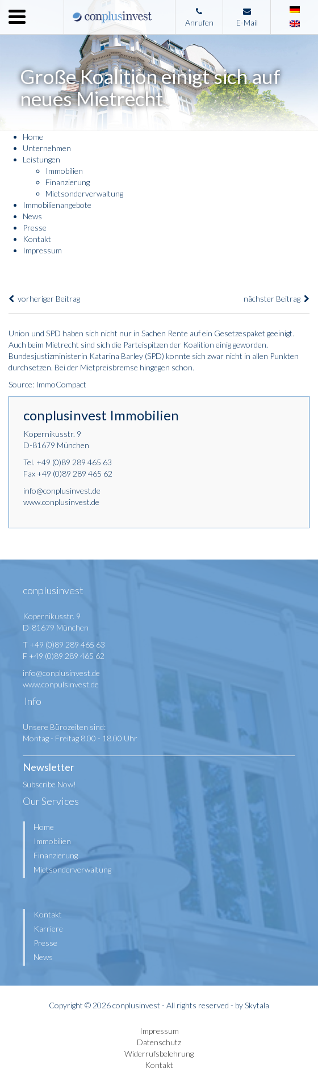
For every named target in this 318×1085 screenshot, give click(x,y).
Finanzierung (67, 182)
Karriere (48, 928)
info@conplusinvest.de (62, 490)
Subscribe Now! (49, 784)
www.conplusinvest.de (61, 502)
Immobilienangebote (57, 205)
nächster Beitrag (276, 298)
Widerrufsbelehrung (159, 1053)
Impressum (42, 250)
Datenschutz (159, 1042)
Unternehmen (47, 148)
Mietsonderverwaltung (84, 193)
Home (33, 136)
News (32, 216)
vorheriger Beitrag (44, 298)
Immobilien (64, 171)
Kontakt (37, 239)
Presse (35, 227)
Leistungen (41, 159)
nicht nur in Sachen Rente (144, 333)
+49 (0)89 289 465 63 (74, 462)
